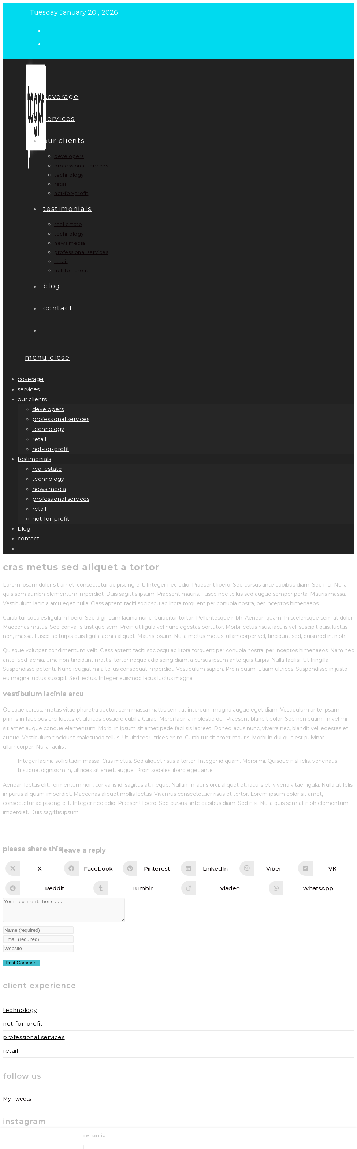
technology (48, 428)
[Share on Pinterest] (149, 868)
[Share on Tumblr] (135, 888)
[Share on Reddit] (47, 888)
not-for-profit (50, 449)
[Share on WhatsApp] (310, 888)
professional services (60, 418)
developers (48, 409)
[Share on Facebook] (91, 868)
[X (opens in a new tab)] (50, 30)
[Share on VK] (325, 868)
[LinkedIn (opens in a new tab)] (50, 43)
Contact (28, 538)
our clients (32, 399)
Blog (24, 528)
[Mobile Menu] (47, 358)
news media (49, 488)
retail (39, 439)
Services (29, 389)
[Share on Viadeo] (223, 888)
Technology (20, 1014)
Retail (10, 1055)
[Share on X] (32, 868)
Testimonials (34, 458)
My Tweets (17, 1103)
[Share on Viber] (266, 868)
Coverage (31, 379)
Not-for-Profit (22, 1027)
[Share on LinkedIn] (208, 868)
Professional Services (34, 1041)
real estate (47, 468)
